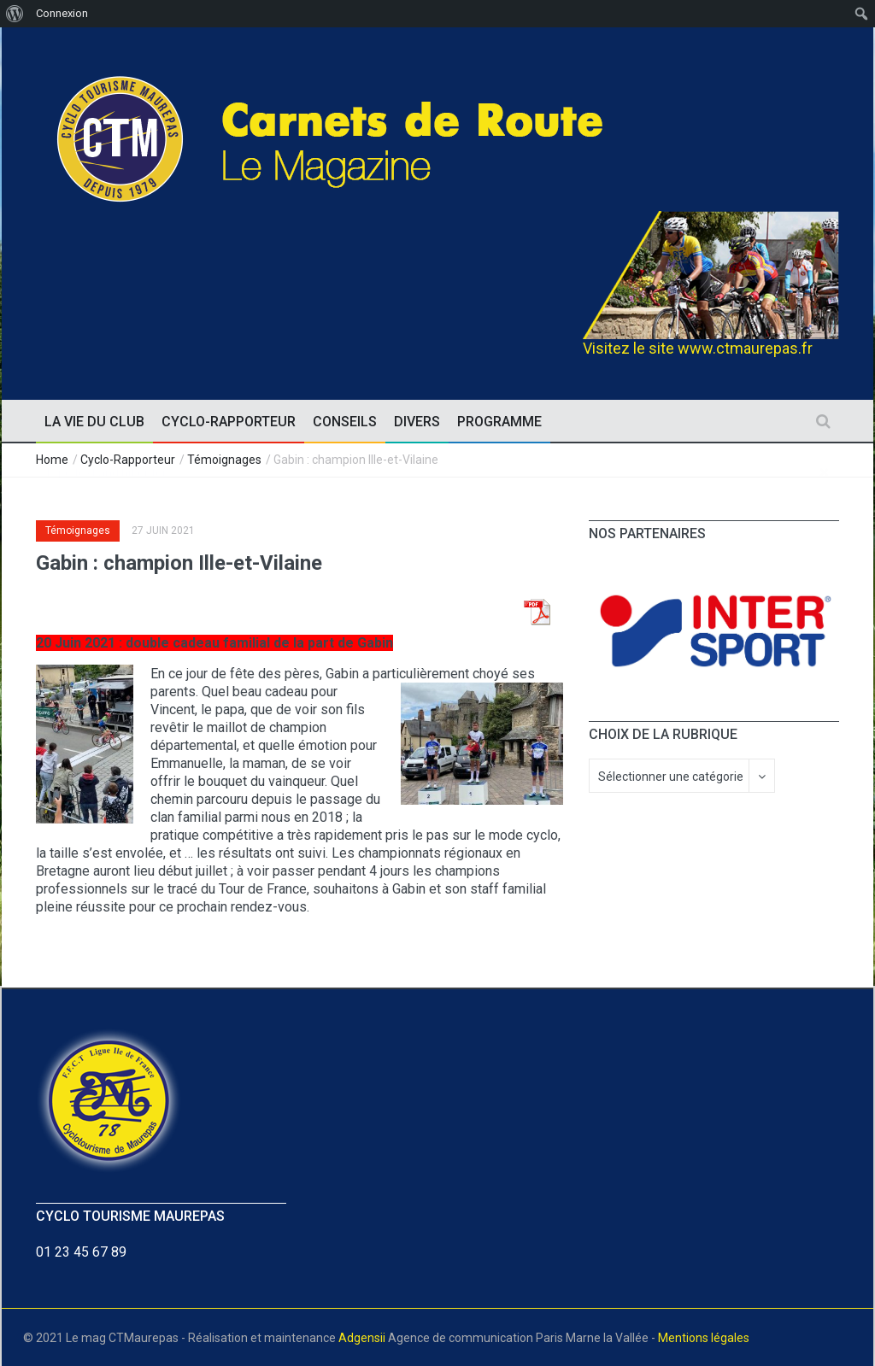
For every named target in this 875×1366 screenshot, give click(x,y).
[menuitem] (15, 13)
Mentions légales (703, 1338)
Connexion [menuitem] (62, 13)
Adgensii (361, 1338)
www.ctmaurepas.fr (745, 348)
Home (52, 459)
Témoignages (224, 459)
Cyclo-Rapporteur (127, 459)
